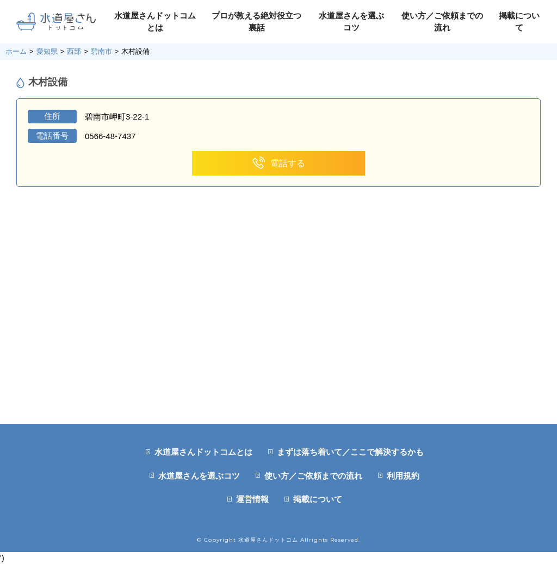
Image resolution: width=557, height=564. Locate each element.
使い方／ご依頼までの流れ (313, 475)
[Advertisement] (278, 342)
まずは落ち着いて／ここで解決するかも (350, 451)
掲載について (317, 499)
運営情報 (252, 499)
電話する (279, 163)
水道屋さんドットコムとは (203, 451)
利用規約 (403, 475)
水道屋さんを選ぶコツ (199, 475)
